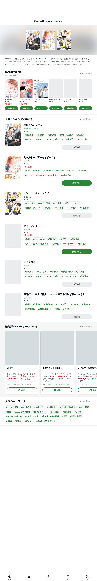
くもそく (27, 161)
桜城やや (27, 128)
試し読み (22, 390)
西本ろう (27, 229)
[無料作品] (48, 577)
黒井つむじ (28, 298)
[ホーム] (9, 577)
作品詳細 (76, 147)
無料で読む (12, 108)
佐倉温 (35, 128)
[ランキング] (29, 577)
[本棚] (87, 577)
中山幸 (26, 265)
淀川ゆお (27, 197)
